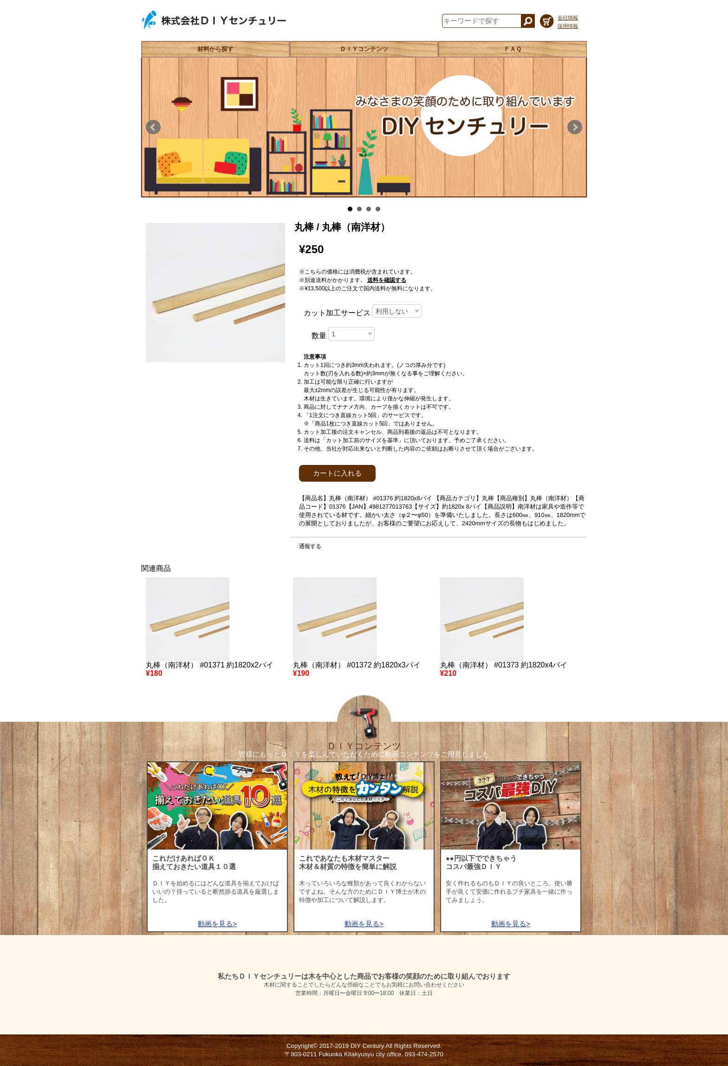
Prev (153, 127)
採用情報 (568, 26)
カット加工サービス (337, 313)
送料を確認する (386, 280)
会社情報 (568, 17)
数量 (319, 336)
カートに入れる (337, 473)
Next (574, 127)
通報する (310, 546)
